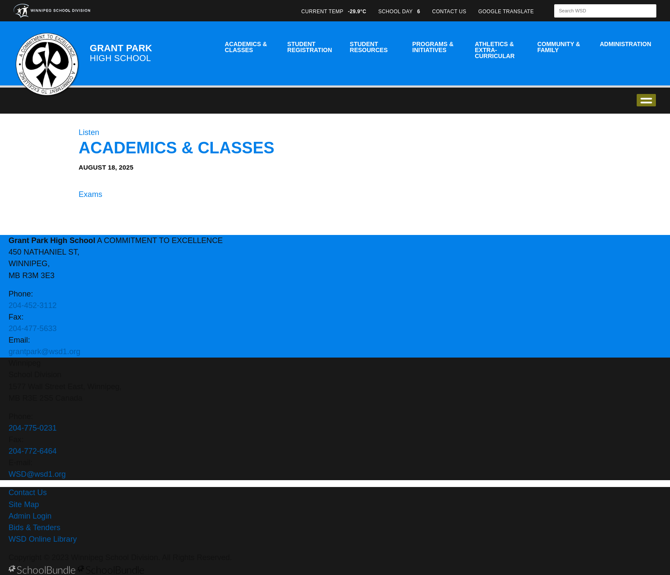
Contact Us (28, 492)
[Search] (597, 11)
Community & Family (558, 47)
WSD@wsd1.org (37, 474)
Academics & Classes (246, 47)
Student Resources (369, 47)
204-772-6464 (33, 451)
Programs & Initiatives (432, 47)
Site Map (24, 504)
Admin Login (30, 516)
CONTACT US (449, 12)
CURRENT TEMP (333, 12)
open (646, 100)
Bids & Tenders (34, 527)
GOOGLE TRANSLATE (506, 12)
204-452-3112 (33, 305)
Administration (625, 44)
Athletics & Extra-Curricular (494, 50)
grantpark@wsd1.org (44, 351)
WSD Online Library (43, 539)
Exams (90, 194)
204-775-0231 (33, 428)
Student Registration (309, 47)
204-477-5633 (33, 328)
